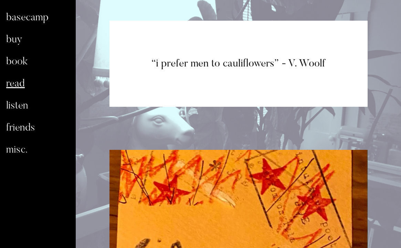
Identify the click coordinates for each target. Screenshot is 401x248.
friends (20, 128)
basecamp (27, 18)
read (15, 84)
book (17, 62)
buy (14, 40)
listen (17, 106)
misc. (17, 150)
